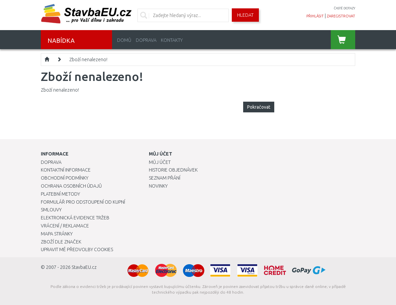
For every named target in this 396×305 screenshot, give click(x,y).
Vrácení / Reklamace (65, 225)
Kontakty (172, 40)
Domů (124, 40)
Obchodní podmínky (64, 178)
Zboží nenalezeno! (88, 59)
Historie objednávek (173, 170)
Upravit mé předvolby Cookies (77, 249)
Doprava (146, 40)
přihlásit (315, 16)
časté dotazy (344, 8)
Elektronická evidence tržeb (75, 217)
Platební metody (60, 194)
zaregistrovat (341, 16)
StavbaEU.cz (84, 267)
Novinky (158, 186)
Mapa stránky (57, 233)
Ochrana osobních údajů (71, 186)
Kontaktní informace (66, 170)
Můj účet (160, 162)
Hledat (245, 15)
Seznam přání (164, 178)
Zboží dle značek (61, 241)
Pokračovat (258, 107)
